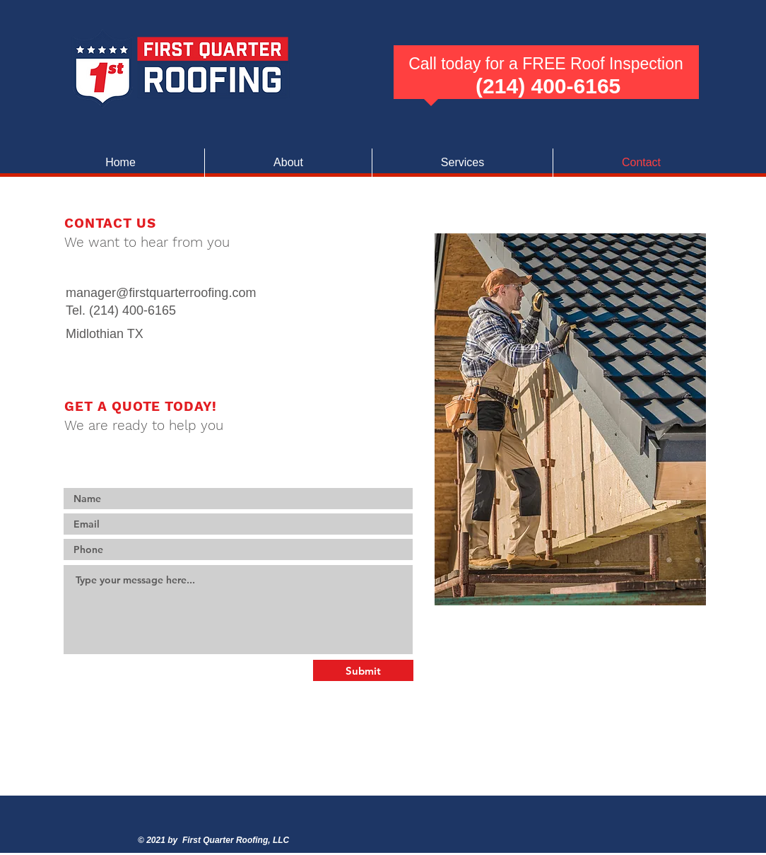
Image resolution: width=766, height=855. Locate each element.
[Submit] (363, 670)
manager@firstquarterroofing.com (161, 293)
